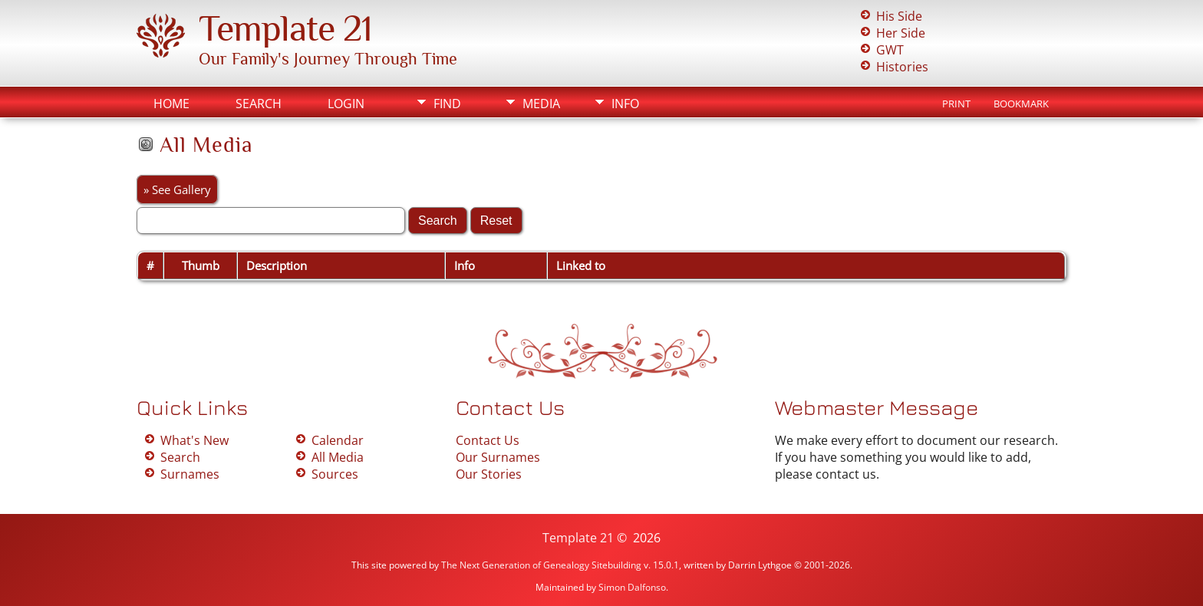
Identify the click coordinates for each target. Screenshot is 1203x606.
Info (625, 103)
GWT (890, 49)
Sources (334, 474)
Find (447, 103)
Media (541, 103)
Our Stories (489, 474)
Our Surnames (498, 457)
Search (259, 103)
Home (171, 103)
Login (346, 103)
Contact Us (487, 440)
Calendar (337, 440)
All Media (337, 457)
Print (956, 103)
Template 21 (285, 28)
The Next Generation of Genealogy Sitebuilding (541, 564)
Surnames (189, 474)
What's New (194, 440)
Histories (902, 66)
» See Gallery (177, 189)
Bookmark (1021, 103)
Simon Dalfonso (632, 587)
